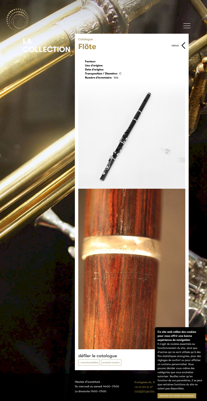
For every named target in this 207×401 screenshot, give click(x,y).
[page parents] (178, 45)
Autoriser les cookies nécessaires (177, 395)
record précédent (90, 362)
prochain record (110, 362)
